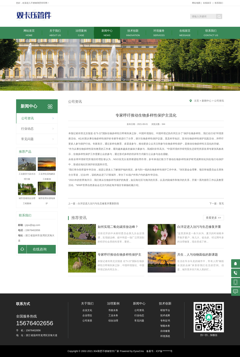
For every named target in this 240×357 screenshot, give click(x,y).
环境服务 (159, 33)
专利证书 (165, 320)
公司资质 (87, 320)
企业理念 (87, 315)
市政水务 (113, 310)
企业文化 (87, 310)
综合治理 (113, 320)
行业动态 (27, 128)
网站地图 (196, 3)
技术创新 (133, 33)
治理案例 (81, 33)
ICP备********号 (164, 351)
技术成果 (165, 315)
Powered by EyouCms (131, 351)
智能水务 (165, 326)
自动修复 (165, 331)
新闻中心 (107, 33)
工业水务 (113, 315)
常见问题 (27, 139)
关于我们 (55, 33)
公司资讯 (27, 118)
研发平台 (165, 310)
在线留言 (207, 3)
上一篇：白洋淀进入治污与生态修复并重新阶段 (93, 203)
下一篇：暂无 (216, 203)
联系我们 (219, 3)
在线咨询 (32, 249)
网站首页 (29, 33)
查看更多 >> (213, 217)
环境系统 (165, 336)
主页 (196, 100)
